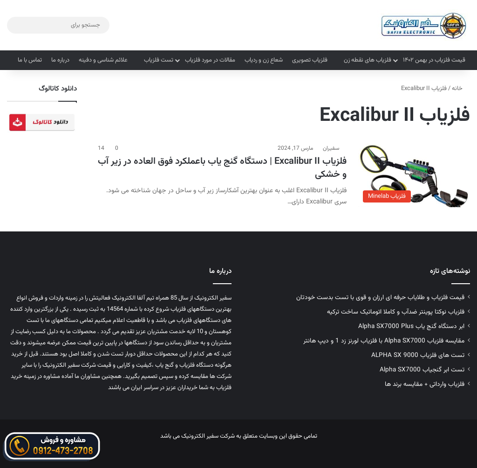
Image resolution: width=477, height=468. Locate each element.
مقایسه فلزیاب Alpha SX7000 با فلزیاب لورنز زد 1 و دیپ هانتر (383, 341)
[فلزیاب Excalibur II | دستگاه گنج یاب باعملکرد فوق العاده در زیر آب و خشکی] (414, 175)
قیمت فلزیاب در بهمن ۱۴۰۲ (434, 60)
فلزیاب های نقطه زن (367, 60)
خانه (461, 88)
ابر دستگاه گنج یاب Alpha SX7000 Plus (411, 326)
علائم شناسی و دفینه (103, 60)
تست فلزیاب (158, 60)
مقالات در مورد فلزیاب (210, 60)
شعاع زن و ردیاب (264, 60)
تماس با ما (30, 60)
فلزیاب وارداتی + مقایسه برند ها (424, 384)
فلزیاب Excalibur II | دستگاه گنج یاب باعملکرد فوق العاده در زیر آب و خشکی (222, 168)
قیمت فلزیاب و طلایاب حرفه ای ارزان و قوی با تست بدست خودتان (380, 297)
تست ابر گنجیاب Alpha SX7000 (422, 370)
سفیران (331, 148)
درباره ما (60, 60)
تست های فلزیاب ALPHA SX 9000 (417, 355)
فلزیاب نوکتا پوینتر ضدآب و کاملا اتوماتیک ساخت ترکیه (395, 312)
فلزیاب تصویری (309, 60)
